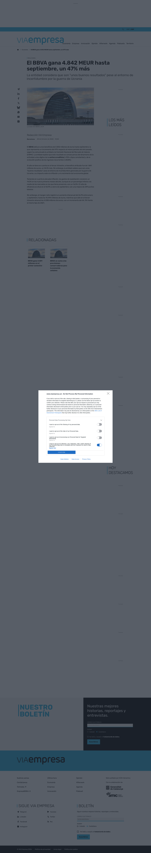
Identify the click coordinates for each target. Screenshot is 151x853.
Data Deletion (64, 459)
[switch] (99, 424)
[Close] (109, 394)
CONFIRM (61, 452)
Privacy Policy (86, 459)
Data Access (75, 459)
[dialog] (75, 426)
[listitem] (75, 420)
